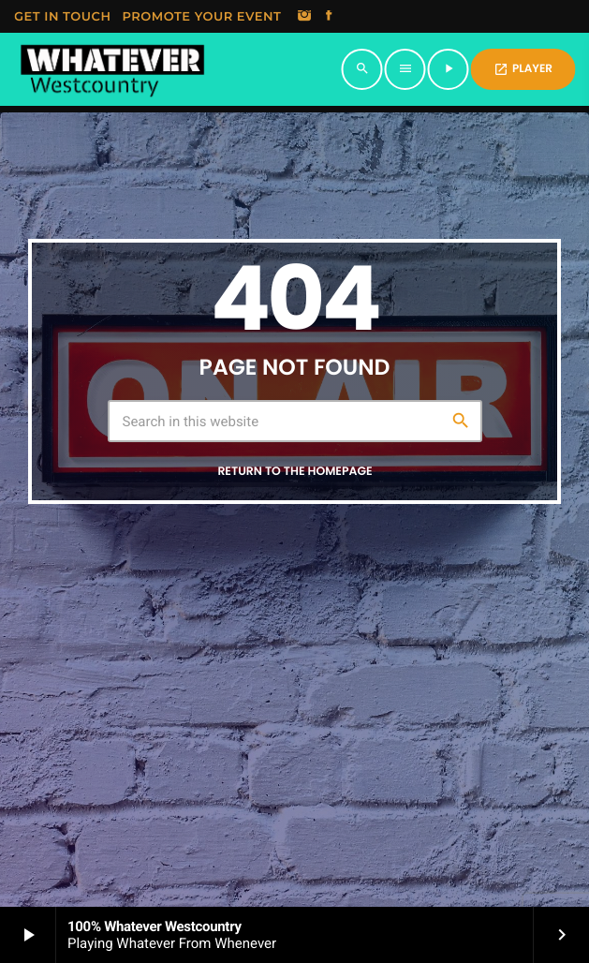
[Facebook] (328, 16)
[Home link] (112, 69)
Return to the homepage (294, 472)
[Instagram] (304, 16)
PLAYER (522, 69)
